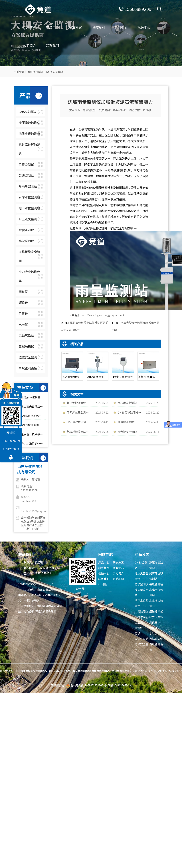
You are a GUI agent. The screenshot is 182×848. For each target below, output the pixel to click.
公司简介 (29, 45)
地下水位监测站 (141, 603)
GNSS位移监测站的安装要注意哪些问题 (33, 425)
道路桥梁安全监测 (141, 619)
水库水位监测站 (156, 592)
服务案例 (98, 27)
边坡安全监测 (141, 646)
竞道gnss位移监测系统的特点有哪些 (33, 397)
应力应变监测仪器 (156, 619)
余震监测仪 (141, 611)
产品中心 (52, 27)
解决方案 (75, 27)
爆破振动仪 (156, 611)
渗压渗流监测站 (156, 565)
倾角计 (153, 628)
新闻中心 (121, 27)
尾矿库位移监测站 (156, 576)
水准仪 (153, 633)
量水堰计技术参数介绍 (33, 434)
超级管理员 (89, 110)
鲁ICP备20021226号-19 (117, 685)
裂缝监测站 (156, 584)
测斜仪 (139, 628)
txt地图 (102, 584)
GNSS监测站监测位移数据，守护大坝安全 (33, 416)
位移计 (139, 633)
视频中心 (144, 27)
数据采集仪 (156, 639)
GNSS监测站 (141, 565)
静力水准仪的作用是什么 (33, 443)
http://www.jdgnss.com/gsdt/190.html (103, 315)
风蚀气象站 (141, 639)
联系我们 (52, 45)
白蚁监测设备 (156, 646)
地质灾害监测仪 (141, 576)
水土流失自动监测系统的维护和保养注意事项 (33, 406)
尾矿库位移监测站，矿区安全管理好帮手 (110, 228)
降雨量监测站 (141, 592)
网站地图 (118, 579)
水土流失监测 (156, 603)
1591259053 (11, 449)
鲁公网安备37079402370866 (87, 685)
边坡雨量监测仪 (126, 147)
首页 (30, 72)
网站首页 (29, 27)
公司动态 (58, 72)
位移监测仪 (141, 584)
